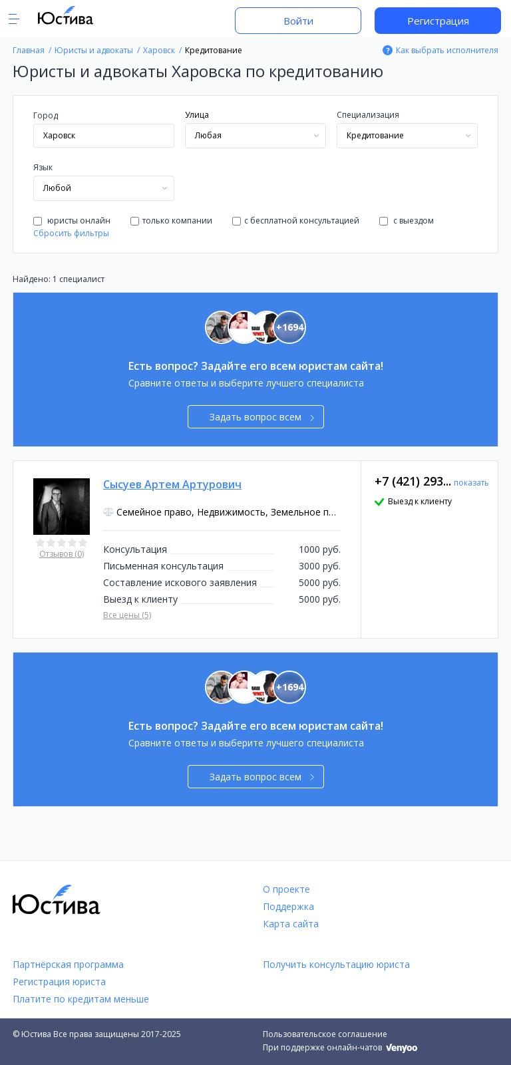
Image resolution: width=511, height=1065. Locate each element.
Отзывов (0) (61, 553)
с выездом (406, 220)
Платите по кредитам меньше (81, 998)
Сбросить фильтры (71, 233)
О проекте (286, 889)
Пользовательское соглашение (325, 1034)
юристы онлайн (71, 220)
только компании (171, 220)
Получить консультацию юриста (336, 964)
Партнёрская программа (68, 964)
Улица (197, 114)
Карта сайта (291, 923)
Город (45, 115)
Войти (298, 20)
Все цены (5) (127, 615)
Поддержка (288, 906)
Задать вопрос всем (262, 416)
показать (471, 482)
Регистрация (438, 20)
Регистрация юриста (59, 981)
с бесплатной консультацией (295, 220)
